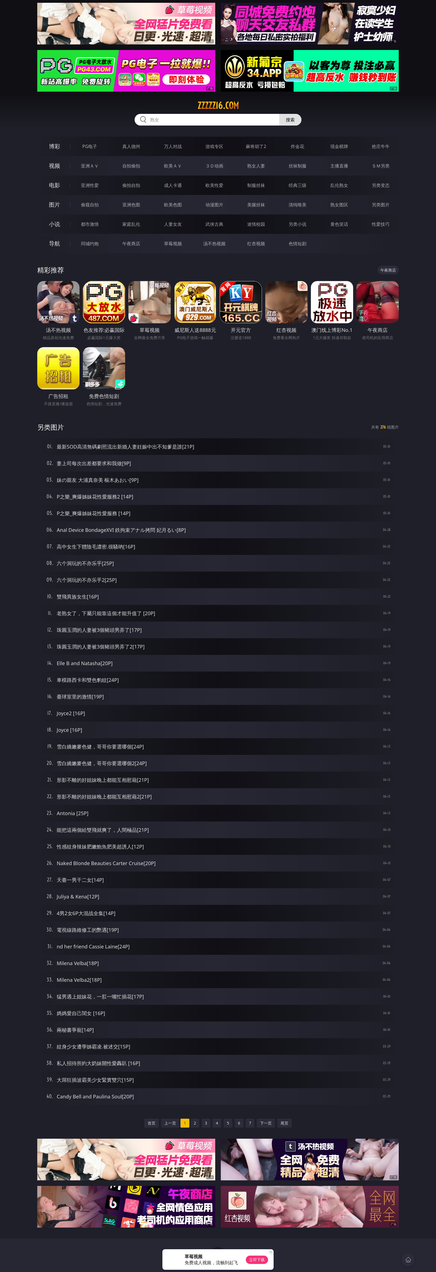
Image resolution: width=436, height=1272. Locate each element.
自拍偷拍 (131, 166)
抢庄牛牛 (381, 146)
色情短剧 (297, 244)
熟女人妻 (256, 166)
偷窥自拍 (90, 205)
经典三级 (297, 185)
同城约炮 (90, 244)
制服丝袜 (256, 185)
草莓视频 (173, 244)
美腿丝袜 (256, 205)
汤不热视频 (214, 244)
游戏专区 (214, 146)
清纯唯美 (297, 205)
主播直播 (339, 166)
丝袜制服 (297, 166)
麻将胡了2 (256, 146)
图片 (54, 204)
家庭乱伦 (131, 224)
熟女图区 (339, 205)
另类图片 (381, 205)
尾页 (284, 1123)
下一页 (266, 1123)
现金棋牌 (339, 146)
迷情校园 (256, 224)
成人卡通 (173, 185)
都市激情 (90, 224)
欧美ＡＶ (173, 166)
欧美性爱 (214, 185)
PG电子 (89, 146)
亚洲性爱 (90, 185)
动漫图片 (214, 205)
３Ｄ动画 (214, 166)
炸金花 (297, 146)
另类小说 (297, 224)
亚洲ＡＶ (90, 166)
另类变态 (381, 185)
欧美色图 (173, 205)
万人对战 (173, 146)
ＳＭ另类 (381, 166)
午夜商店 (131, 244)
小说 (54, 224)
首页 (151, 1123)
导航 (54, 243)
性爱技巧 (381, 224)
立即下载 (257, 1259)
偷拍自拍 (131, 185)
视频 (54, 165)
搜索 (290, 120)
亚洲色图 (131, 205)
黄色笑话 (339, 224)
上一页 (170, 1123)
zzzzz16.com (218, 105)
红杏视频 (256, 244)
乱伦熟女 (339, 185)
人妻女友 (173, 224)
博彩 (54, 146)
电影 (54, 185)
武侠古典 (214, 224)
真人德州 (131, 146)
